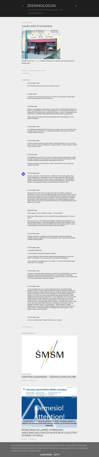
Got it (57, 455)
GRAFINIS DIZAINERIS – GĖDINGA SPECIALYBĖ (49, 376)
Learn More (46, 455)
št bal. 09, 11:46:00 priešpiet (35, 265)
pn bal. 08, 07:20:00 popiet (35, 184)
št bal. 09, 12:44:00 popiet (34, 312)
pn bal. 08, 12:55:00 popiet (34, 149)
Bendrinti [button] (24, 70)
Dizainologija (31, 173)
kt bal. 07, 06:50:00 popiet (34, 135)
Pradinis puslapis (35, 13)
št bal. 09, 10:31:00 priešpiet (35, 228)
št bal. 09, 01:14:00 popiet (34, 322)
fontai (27, 73)
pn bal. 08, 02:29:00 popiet (35, 167)
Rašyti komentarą (27, 327)
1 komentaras (32, 380)
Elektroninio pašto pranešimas (36, 70)
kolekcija (37, 61)
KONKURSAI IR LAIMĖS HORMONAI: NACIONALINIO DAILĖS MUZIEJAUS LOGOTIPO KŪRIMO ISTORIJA (49, 432)
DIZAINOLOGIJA (41, 5)
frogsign (30, 94)
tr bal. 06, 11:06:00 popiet (34, 88)
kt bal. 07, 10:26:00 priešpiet (35, 101)
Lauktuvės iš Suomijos (37, 26)
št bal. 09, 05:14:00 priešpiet (35, 205)
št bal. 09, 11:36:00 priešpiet (35, 242)
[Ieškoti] (76, 5)
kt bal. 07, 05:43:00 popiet (34, 121)
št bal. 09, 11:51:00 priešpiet (34, 281)
